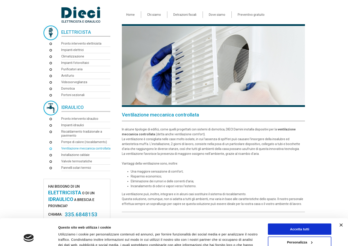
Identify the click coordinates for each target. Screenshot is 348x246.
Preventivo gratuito (251, 14)
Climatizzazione (72, 56)
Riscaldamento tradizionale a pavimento (81, 133)
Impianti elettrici (72, 50)
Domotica (68, 88)
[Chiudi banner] (341, 199)
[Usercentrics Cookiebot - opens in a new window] (28, 237)
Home (130, 14)
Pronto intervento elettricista (81, 43)
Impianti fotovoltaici (75, 63)
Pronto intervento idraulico (79, 118)
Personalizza (299, 217)
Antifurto (67, 75)
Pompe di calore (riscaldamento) (84, 142)
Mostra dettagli (70, 237)
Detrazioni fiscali (184, 14)
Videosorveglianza (74, 82)
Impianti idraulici (72, 125)
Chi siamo (154, 14)
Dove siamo (217, 14)
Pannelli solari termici (76, 167)
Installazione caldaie (75, 155)
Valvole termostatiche (76, 161)
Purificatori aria (72, 69)
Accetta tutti (299, 204)
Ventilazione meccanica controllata (86, 148)
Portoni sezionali (73, 95)
